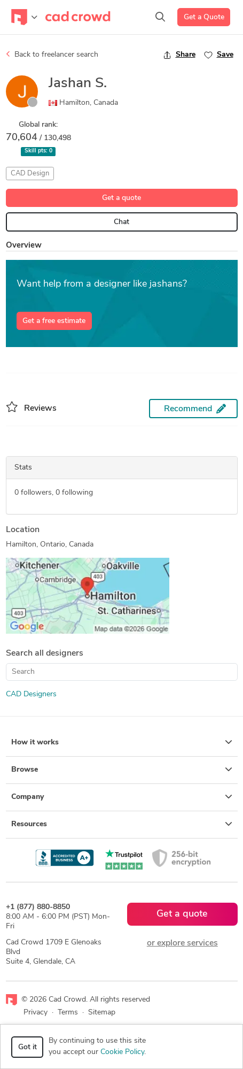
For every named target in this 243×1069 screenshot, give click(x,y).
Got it (27, 1047)
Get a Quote (204, 17)
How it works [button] (121, 742)
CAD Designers (31, 694)
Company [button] (121, 797)
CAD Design (30, 173)
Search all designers (44, 653)
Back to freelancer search (52, 54)
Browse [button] (121, 769)
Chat (121, 222)
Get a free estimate (53, 321)
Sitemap (101, 1013)
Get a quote (121, 198)
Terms (68, 1013)
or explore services (182, 943)
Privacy (35, 1013)
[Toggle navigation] (24, 17)
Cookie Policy (122, 1052)
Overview (24, 246)
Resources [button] (121, 824)
